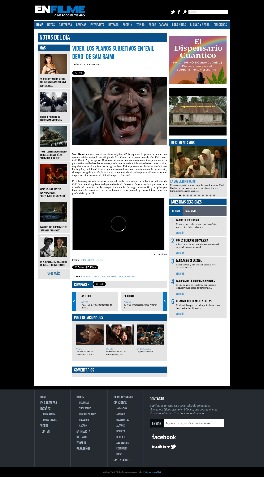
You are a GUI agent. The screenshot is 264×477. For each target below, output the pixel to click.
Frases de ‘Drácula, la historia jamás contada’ (53, 116)
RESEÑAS (81, 25)
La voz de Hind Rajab (183, 181)
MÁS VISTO (190, 211)
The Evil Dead (99, 276)
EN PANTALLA (144, 348)
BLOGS (152, 25)
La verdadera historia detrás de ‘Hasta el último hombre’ (53, 261)
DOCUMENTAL (122, 420)
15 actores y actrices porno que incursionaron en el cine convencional (53, 79)
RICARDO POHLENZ (87, 414)
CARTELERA (65, 25)
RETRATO (113, 25)
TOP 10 (140, 25)
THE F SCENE (85, 408)
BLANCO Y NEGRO (200, 25)
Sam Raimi (86, 276)
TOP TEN (45, 431)
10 (214, 195)
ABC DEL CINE (122, 443)
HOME (39, 25)
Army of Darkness (127, 276)
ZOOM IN (127, 25)
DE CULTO (120, 431)
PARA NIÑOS (179, 25)
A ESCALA (120, 414)
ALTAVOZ (120, 426)
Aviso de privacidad (152, 472)
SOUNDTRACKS (50, 420)
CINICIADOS (220, 25)
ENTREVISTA (97, 25)
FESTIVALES (121, 448)
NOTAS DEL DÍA (55, 37)
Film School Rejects (92, 260)
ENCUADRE (84, 420)
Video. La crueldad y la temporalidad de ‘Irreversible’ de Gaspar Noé (53, 190)
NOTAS (51, 25)
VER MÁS (53, 274)
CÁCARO (163, 25)
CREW (119, 454)
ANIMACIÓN (121, 408)
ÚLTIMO (176, 211)
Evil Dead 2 (112, 276)
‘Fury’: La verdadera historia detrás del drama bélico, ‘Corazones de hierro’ (53, 152)
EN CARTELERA (48, 403)
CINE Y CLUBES (122, 460)
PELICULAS (84, 403)
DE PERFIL (120, 437)
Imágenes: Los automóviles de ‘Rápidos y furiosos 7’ (53, 226)
